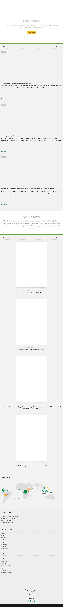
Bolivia (3, 533)
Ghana (4, 541)
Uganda (4, 550)
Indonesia (4, 543)
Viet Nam (4, 546)
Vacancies (4, 569)
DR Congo (4, 537)
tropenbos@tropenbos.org (31, 602)
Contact (4, 570)
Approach (4, 558)
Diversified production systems (10, 520)
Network (4, 560)
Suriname (4, 544)
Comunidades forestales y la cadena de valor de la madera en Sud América (31, 466)
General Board (6, 565)
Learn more (31, 32)
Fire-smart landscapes (8, 522)
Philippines (5, 548)
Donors (4, 563)
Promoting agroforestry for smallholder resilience (31, 349)
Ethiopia (4, 539)
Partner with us (6, 561)
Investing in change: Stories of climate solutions (15, 136)
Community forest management (10, 516)
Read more (4, 99)
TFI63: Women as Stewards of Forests (31, 292)
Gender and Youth (7, 525)
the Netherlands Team (8, 567)
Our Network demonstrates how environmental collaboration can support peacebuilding (27, 189)
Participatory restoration (8, 518)
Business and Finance (7, 524)
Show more (59, 47)
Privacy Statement (6, 572)
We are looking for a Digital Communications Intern (16, 83)
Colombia (4, 535)
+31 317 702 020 (31, 600)
